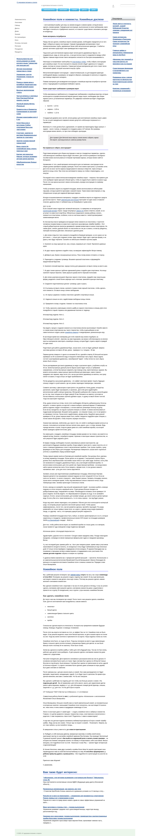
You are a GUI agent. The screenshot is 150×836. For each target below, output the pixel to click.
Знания (17, 34)
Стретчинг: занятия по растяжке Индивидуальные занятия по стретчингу (27, 135)
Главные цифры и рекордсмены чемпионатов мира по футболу (123, 53)
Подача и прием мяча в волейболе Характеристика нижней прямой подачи (26, 85)
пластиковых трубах (79, 62)
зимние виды (75, 575)
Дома (93, 9)
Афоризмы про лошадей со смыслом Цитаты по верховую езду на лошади (123, 62)
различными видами (50, 211)
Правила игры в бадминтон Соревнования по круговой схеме (27, 112)
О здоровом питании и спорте (27, 2)
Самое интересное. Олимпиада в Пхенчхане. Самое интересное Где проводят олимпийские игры (122, 41)
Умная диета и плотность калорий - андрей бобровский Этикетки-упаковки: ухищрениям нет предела (122, 28)
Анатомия (63, 9)
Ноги (16, 40)
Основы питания (21, 43)
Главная (113, 5)
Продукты (19, 52)
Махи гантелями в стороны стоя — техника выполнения (63, 807)
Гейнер (74, 9)
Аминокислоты (49, 9)
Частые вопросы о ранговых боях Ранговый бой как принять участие (27, 98)
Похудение (19, 49)
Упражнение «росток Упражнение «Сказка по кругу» (25, 77)
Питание (18, 46)
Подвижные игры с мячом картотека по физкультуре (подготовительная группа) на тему (123, 81)
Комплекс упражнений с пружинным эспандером (122, 90)
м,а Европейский (53, 520)
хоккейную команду (71, 332)
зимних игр (80, 211)
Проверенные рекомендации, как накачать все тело (62, 789)
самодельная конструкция (70, 200)
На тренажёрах (20, 37)
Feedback (113, 6)
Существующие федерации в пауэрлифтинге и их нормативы (123, 71)
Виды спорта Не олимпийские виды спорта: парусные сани (27, 149)
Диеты (84, 9)
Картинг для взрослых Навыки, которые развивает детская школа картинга (27, 156)
